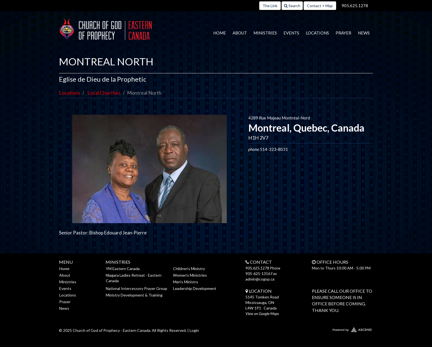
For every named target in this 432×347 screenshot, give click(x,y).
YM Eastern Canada (123, 268)
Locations (317, 32)
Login (194, 330)
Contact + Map (320, 5)
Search (292, 5)
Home (219, 32)
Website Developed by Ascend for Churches (336, 328)
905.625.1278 (355, 5)
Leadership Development (194, 288)
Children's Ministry (189, 268)
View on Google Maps (262, 313)
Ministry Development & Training (134, 295)
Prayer (343, 32)
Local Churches (104, 93)
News (364, 32)
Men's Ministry (185, 281)
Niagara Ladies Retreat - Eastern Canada (133, 278)
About (240, 32)
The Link (270, 5)
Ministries (265, 32)
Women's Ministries (190, 275)
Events (291, 32)
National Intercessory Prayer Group (136, 288)
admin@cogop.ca (259, 279)
